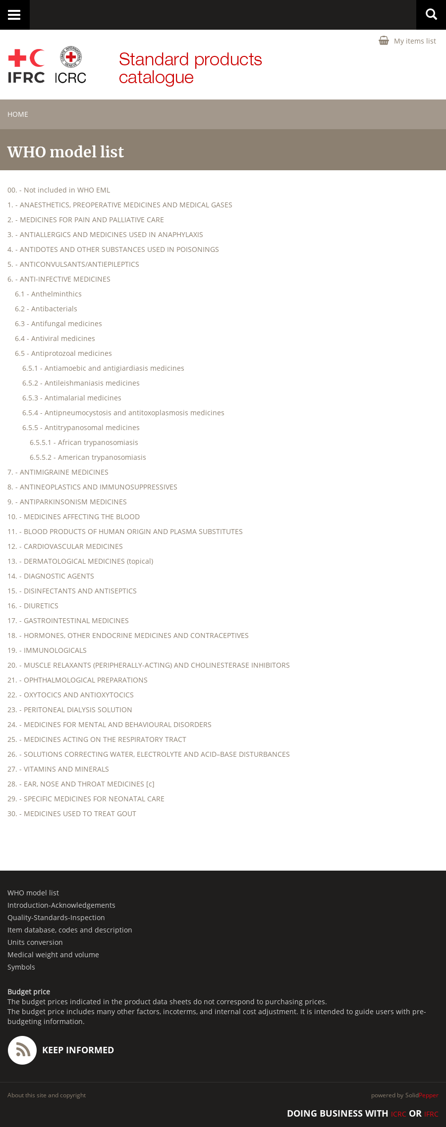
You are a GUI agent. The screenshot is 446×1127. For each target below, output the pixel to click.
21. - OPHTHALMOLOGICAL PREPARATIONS (77, 680)
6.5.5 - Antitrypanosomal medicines (81, 427)
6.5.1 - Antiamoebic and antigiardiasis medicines (103, 368)
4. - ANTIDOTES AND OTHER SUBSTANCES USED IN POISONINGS (113, 249)
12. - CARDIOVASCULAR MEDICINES (65, 546)
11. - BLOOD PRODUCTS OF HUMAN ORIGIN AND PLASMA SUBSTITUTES (125, 531)
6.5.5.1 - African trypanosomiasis (84, 442)
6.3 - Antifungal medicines (58, 323)
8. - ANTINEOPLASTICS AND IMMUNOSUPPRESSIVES (92, 486)
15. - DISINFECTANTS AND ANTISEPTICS (72, 590)
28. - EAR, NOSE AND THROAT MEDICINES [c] (81, 783)
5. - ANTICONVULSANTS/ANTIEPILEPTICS (73, 264)
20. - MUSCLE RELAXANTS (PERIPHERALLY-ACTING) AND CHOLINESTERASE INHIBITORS (148, 665)
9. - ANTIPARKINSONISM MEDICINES (67, 501)
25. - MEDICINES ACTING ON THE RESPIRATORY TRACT (96, 739)
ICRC (398, 1114)
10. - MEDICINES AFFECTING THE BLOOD (73, 516)
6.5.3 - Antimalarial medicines (71, 397)
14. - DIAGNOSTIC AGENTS (50, 576)
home (17, 114)
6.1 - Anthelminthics (48, 293)
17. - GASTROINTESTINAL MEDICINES (68, 620)
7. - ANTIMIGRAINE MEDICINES (58, 472)
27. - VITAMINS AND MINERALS (58, 769)
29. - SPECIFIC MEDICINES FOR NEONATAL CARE (86, 798)
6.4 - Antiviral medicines (55, 338)
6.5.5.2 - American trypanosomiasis (88, 457)
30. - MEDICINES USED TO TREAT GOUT (71, 813)
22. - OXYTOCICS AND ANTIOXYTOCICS (70, 694)
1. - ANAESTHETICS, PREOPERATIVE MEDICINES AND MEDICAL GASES (119, 204)
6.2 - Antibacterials (46, 308)
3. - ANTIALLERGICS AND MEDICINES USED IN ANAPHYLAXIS (105, 234)
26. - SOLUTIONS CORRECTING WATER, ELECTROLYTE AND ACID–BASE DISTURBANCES (148, 754)
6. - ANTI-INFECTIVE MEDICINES (59, 279)
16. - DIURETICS (32, 605)
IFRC (431, 1114)
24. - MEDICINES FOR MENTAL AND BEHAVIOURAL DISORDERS (109, 724)
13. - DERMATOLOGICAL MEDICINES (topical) (80, 561)
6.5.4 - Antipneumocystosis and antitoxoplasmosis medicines (123, 412)
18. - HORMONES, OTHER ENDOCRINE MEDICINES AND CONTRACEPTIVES (128, 635)
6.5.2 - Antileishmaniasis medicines (81, 383)
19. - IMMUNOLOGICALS (47, 650)
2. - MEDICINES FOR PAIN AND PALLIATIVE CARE (85, 219)
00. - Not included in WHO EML (58, 190)
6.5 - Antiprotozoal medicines (63, 353)
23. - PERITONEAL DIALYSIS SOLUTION (69, 709)
